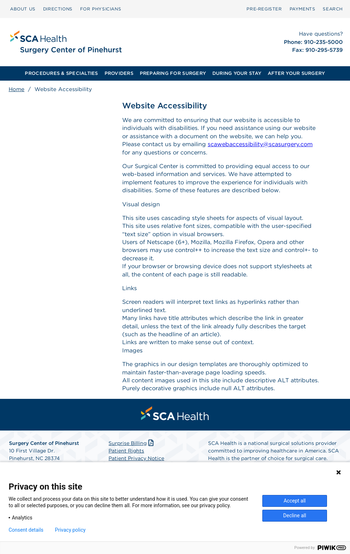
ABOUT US (23, 9)
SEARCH (333, 9)
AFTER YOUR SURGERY (296, 73)
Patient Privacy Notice (136, 458)
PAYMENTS (303, 9)
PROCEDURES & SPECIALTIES (61, 73)
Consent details (26, 530)
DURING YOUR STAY (236, 73)
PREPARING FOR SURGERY (173, 73)
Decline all (294, 515)
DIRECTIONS (58, 9)
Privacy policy (70, 530)
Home (16, 89)
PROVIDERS (119, 73)
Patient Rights (126, 451)
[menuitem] (22, 9)
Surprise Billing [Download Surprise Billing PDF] (132, 443)
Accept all (295, 501)
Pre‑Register (264, 9)
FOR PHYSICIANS (100, 9)
